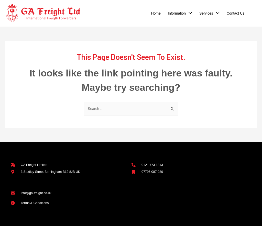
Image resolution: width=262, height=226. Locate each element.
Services (206, 13)
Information (177, 13)
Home (156, 13)
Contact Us (235, 13)
